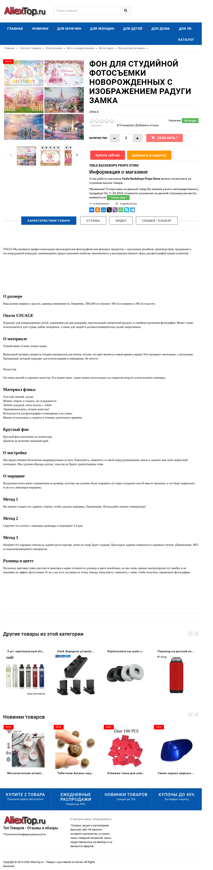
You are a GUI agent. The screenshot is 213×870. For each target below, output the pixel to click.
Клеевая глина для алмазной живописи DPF (127, 773)
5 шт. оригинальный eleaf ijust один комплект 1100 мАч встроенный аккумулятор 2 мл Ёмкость (26, 651)
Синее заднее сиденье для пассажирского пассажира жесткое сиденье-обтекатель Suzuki (177, 773)
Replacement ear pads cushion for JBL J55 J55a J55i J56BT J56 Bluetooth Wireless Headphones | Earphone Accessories (127, 651)
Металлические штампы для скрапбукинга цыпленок (26, 773)
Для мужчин (69, 29)
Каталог (186, 40)
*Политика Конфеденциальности (24, 834)
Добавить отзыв (146, 125)
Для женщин (102, 29)
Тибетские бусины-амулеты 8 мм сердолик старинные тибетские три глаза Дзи (76, 773)
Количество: (98, 138)
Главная (15, 29)
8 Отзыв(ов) (125, 125)
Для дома (160, 29)
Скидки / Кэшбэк (156, 220)
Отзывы (93, 220)
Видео (121, 220)
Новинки (40, 29)
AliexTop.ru (37, 862)
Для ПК (185, 29)
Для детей (132, 29)
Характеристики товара (48, 220)
